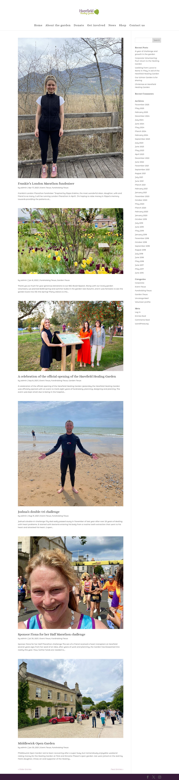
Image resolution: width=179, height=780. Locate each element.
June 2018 (139, 257)
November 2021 (142, 166)
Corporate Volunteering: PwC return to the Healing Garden (147, 61)
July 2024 (139, 120)
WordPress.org (142, 324)
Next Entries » (117, 769)
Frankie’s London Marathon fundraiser (46, 183)
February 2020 (141, 212)
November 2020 (142, 196)
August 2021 (140, 173)
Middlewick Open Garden (36, 743)
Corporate (139, 283)
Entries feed (140, 316)
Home (38, 25)
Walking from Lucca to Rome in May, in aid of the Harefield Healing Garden (147, 71)
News (112, 25)
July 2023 (139, 143)
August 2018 (140, 250)
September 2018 (142, 246)
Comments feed (142, 320)
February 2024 (141, 135)
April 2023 (139, 154)
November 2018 (142, 238)
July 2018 (139, 254)
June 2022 (139, 162)
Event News (45, 188)
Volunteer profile (143, 302)
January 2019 (141, 234)
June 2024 (139, 124)
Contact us (137, 25)
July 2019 (139, 223)
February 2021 (141, 189)
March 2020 (140, 208)
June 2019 (139, 227)
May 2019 (139, 231)
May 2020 (139, 204)
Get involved (96, 25)
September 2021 (142, 169)
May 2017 (139, 269)
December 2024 (142, 116)
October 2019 (141, 219)
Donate (79, 25)
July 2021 (139, 177)
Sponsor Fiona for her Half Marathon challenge (51, 634)
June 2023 (139, 146)
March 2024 (140, 131)
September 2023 (142, 139)
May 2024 (139, 127)
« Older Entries (24, 769)
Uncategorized (142, 298)
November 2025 (142, 105)
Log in (138, 312)
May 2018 (139, 261)
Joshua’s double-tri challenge (39, 512)
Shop (122, 25)
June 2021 (139, 181)
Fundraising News (60, 188)
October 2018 (141, 242)
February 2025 (141, 112)
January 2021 (141, 192)
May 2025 (139, 108)
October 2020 (141, 200)
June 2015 (139, 273)
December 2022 (142, 158)
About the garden (58, 25)
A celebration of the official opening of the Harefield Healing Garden (67, 376)
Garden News (63, 280)
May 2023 (139, 150)
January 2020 (141, 215)
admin (24, 188)
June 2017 (139, 265)
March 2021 (140, 185)
